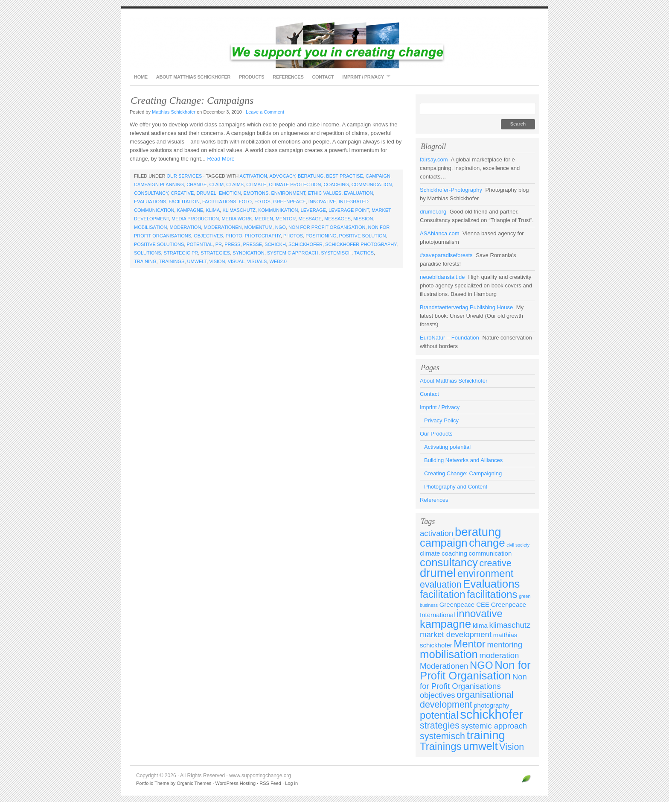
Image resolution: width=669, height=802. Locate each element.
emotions (256, 193)
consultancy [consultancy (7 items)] (449, 562)
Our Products (436, 433)
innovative (322, 201)
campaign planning (159, 184)
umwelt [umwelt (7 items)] (480, 746)
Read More (220, 158)
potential (199, 244)
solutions (147, 252)
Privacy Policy (441, 420)
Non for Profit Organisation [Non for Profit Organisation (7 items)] (475, 670)
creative (182, 193)
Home (141, 76)
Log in (291, 783)
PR (218, 244)
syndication (248, 252)
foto (245, 201)
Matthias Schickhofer (173, 111)
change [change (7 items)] (487, 543)
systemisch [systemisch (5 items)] (442, 736)
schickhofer (305, 244)
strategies (215, 252)
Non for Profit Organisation (327, 227)
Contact (323, 76)
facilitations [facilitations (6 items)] (492, 594)
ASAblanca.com (440, 233)
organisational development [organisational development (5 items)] (467, 700)
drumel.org (433, 211)
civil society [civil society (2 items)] (517, 544)
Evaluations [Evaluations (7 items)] (491, 584)
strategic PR (181, 252)
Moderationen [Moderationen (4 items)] (444, 666)
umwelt (197, 261)
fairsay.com (434, 159)
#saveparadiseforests (446, 255)
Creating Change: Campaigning (463, 473)
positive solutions (159, 244)
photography (263, 235)
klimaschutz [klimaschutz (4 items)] (509, 625)
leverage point (349, 210)
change (196, 184)
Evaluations (150, 201)
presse (252, 244)
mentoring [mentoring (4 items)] (504, 644)
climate (256, 184)
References (288, 76)
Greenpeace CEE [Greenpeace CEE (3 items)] (464, 604)
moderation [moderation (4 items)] (499, 655)
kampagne (190, 210)
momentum (258, 227)
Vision (217, 261)
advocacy (282, 176)
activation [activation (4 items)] (436, 533)
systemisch (336, 252)
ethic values (325, 193)
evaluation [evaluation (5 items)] (441, 585)
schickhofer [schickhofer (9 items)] (491, 714)
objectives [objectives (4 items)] (437, 695)
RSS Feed (270, 783)
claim (216, 184)
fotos (262, 201)
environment (288, 193)
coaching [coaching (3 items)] (454, 553)
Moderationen (222, 227)
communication (372, 184)
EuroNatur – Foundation (449, 337)
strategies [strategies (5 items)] (440, 725)
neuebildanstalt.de (442, 277)
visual (236, 261)
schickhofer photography (360, 244)
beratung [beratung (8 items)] (478, 532)
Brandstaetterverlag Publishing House (466, 307)
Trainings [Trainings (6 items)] (441, 746)
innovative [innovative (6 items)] (480, 613)
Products (251, 76)
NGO (280, 227)
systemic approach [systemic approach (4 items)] (494, 725)
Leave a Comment (265, 111)
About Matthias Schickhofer (193, 76)
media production (195, 218)
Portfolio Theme (152, 783)
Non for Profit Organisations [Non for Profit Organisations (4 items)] (473, 681)
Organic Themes (194, 783)
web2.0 (278, 261)
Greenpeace (289, 201)
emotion (230, 193)
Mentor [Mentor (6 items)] (470, 644)
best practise (344, 176)
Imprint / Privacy (364, 76)
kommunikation (278, 210)
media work (236, 218)
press (232, 244)
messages (337, 218)
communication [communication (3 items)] (490, 553)
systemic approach (292, 252)
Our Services (184, 176)
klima (213, 210)
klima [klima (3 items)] (480, 625)
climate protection (295, 184)
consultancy (151, 193)
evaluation (358, 193)
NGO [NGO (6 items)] (481, 665)
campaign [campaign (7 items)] (444, 543)
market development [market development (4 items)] (456, 634)
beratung (310, 176)
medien (264, 218)
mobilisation (150, 227)
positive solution (362, 235)
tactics (364, 252)
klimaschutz (239, 210)
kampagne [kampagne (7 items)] (445, 624)
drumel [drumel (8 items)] (438, 573)
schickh (275, 244)
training (145, 261)
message (310, 218)
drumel (206, 193)
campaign (378, 176)
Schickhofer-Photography (451, 190)
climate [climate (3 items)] (430, 553)
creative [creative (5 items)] (496, 563)
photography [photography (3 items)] (491, 705)
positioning (320, 235)
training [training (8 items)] (486, 735)
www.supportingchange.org (334, 42)
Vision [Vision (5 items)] (511, 747)
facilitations (219, 201)
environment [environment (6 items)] (485, 573)
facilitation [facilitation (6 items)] (442, 594)
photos (293, 235)
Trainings (171, 261)
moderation (185, 227)
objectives (208, 235)
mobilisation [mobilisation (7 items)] (449, 654)
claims (235, 184)
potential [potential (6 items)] (439, 715)
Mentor (286, 218)
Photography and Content (455, 486)
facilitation (184, 201)
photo (234, 235)
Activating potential (447, 447)
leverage (313, 210)
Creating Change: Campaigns (192, 100)
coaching (336, 184)
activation (253, 176)
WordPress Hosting (235, 783)
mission (363, 218)
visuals (257, 261)
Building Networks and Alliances (463, 460)
